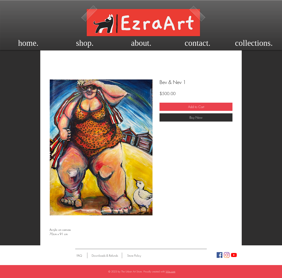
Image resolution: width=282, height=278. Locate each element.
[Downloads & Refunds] (105, 255)
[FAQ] (79, 255)
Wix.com (170, 271)
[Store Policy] (134, 255)
